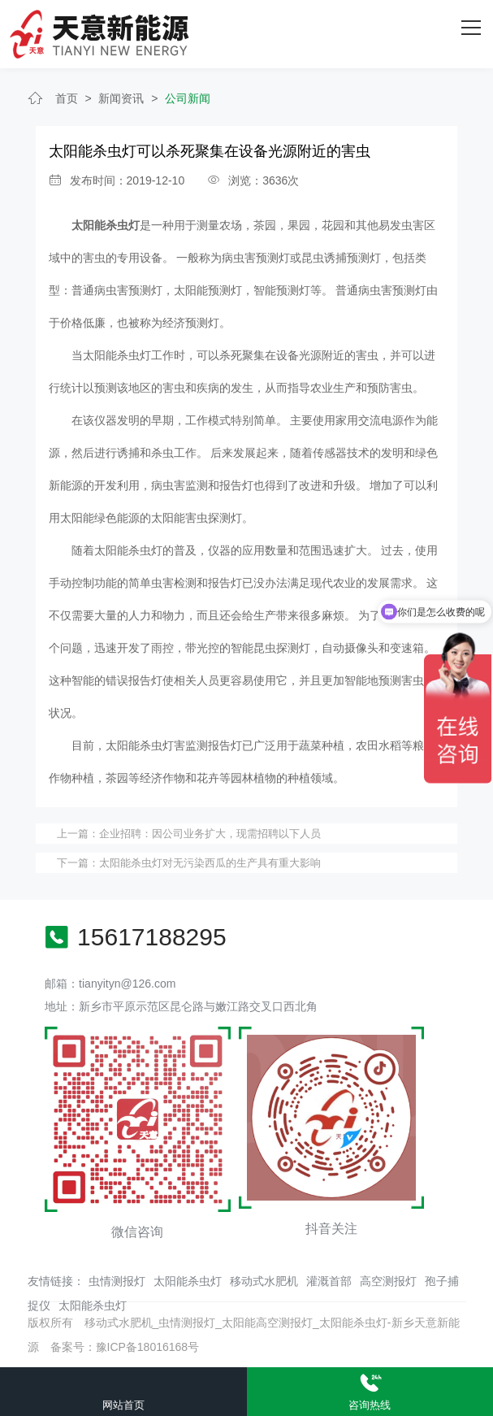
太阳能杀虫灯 (188, 1281)
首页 (66, 98)
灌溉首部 (329, 1281)
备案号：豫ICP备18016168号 (125, 1346)
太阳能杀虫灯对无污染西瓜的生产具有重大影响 (210, 863)
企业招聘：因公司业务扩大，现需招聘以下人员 (210, 833)
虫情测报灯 (117, 1281)
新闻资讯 (121, 98)
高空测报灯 (388, 1281)
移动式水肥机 (264, 1281)
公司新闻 (187, 98)
